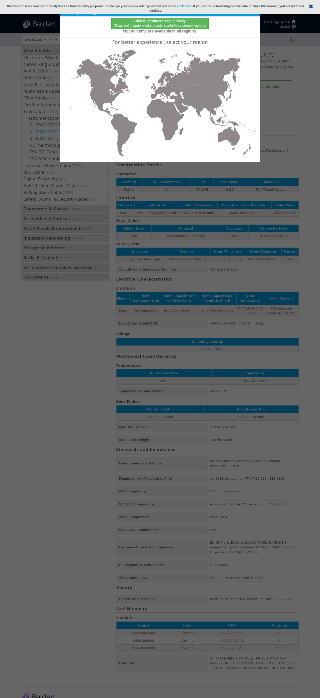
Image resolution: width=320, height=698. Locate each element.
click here (184, 6)
